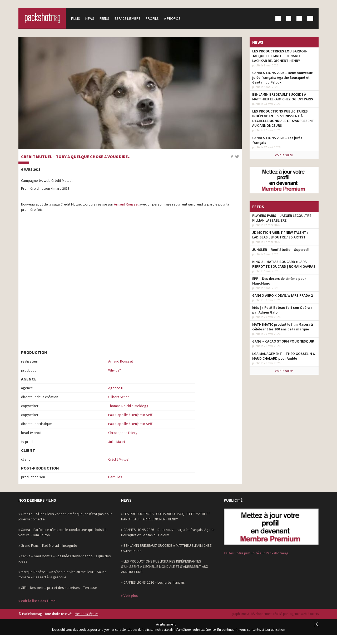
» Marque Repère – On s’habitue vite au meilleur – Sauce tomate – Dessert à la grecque (62, 574)
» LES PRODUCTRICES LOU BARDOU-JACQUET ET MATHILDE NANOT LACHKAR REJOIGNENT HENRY (165, 516)
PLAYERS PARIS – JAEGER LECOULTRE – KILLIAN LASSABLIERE (283, 218)
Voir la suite (284, 155)
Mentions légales (86, 614)
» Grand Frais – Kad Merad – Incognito (47, 545)
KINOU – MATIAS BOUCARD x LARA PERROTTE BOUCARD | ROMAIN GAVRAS (283, 264)
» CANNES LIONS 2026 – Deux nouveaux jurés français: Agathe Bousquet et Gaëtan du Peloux (168, 532)
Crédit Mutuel (118, 459)
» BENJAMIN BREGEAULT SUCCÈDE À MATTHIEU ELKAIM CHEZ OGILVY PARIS (166, 548)
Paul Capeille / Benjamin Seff (130, 414)
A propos (172, 18)
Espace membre (127, 18)
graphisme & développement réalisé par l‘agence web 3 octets (275, 614)
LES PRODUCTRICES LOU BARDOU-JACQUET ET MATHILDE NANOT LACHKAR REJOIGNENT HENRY (280, 56)
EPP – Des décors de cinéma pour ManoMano (279, 281)
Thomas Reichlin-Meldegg (128, 405)
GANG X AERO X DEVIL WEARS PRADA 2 (282, 295)
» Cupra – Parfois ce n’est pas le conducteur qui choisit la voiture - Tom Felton (62, 532)
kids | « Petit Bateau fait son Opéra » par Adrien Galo (282, 310)
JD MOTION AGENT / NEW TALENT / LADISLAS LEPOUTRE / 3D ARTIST (280, 235)
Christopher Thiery (122, 432)
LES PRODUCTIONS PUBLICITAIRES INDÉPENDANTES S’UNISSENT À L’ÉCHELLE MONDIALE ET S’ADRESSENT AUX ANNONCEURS (283, 118)
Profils (152, 18)
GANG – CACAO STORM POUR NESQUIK (283, 341)
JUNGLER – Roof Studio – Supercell (280, 249)
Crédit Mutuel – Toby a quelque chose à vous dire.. (76, 156)
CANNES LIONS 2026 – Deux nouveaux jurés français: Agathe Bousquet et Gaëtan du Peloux (282, 77)
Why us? (114, 370)
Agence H (115, 387)
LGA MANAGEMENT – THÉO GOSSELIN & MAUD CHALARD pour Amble (283, 356)
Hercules (115, 477)
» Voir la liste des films (37, 600)
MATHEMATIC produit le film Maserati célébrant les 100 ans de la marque (282, 326)
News (89, 18)
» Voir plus (129, 595)
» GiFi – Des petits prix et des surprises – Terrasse (57, 587)
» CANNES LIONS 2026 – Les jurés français (153, 582)
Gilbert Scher (118, 396)
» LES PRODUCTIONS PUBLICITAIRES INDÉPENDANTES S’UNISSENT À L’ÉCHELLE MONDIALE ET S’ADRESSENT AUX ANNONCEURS (164, 566)
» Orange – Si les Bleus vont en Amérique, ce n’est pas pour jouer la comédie (65, 516)
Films (75, 18)
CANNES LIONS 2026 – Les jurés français (277, 140)
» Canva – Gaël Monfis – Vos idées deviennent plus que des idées (64, 559)
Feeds (104, 18)
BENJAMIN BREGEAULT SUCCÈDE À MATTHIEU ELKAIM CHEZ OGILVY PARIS (282, 96)
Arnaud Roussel (126, 204)
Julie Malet (116, 441)
